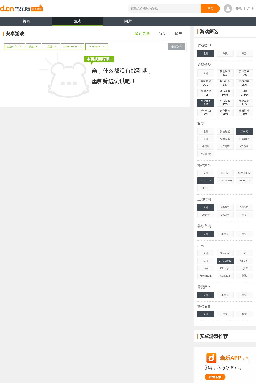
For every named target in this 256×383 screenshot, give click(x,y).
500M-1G (244, 180)
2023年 (225, 214)
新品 (162, 33)
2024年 (206, 214)
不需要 (225, 234)
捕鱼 (33, 46)
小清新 (206, 146)
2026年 (225, 207)
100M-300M (72, 46)
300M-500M (225, 180)
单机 (225, 53)
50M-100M (244, 173)
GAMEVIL (205, 275)
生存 (205, 138)
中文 (225, 314)
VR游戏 (244, 146)
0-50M (225, 173)
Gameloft (225, 253)
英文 (244, 314)
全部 (205, 53)
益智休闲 (14, 46)
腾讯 (244, 275)
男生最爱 (225, 131)
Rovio (206, 268)
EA (244, 253)
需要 (244, 234)
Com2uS (225, 275)
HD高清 (225, 146)
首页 (26, 21)
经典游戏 (225, 138)
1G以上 (206, 188)
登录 (238, 8)
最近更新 (142, 33)
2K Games (96, 46)
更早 (244, 214)
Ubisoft (244, 260)
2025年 (244, 207)
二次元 (51, 46)
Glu (206, 260)
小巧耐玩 (206, 153)
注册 (250, 8)
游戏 (77, 22)
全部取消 (176, 46)
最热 (178, 33)
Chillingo (225, 268)
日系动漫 (244, 138)
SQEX (244, 268)
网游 (128, 21)
